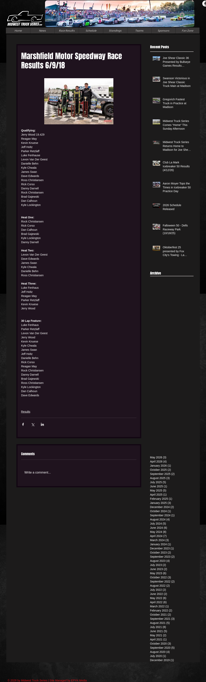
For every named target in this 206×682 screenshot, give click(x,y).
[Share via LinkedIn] (42, 424)
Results (25, 411)
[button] (139, 30)
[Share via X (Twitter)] (33, 424)
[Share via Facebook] (23, 424)
